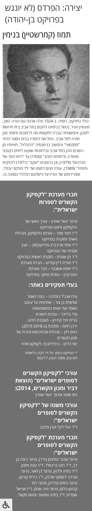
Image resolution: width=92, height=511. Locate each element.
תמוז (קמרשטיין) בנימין (36, 34)
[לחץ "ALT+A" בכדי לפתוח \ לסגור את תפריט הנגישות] (6, 505)
